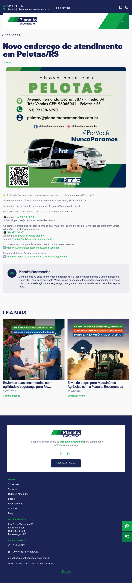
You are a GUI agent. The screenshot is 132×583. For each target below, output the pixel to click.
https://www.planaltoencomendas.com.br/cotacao (32, 247)
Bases (11, 498)
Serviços (12, 489)
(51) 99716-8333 (15, 232)
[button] (122, 20)
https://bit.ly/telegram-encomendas (33, 239)
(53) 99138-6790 (26, 217)
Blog (10, 513)
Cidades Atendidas (18, 494)
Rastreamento (15, 503)
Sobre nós (13, 484)
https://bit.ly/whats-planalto (30, 235)
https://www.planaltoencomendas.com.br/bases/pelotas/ (36, 256)
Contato (12, 508)
